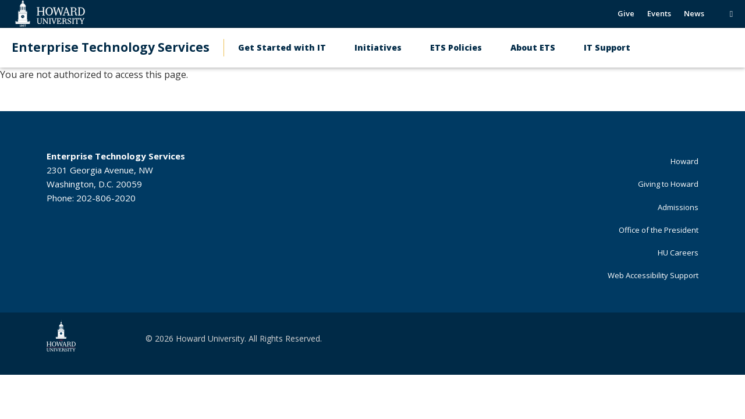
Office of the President (658, 230)
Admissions (678, 207)
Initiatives (378, 47)
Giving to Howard (668, 184)
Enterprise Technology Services (111, 47)
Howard (684, 161)
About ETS (532, 47)
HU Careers (678, 252)
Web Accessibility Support (653, 275)
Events (659, 13)
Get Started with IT (282, 47)
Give (626, 13)
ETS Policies (456, 47)
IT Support (607, 47)
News (694, 13)
